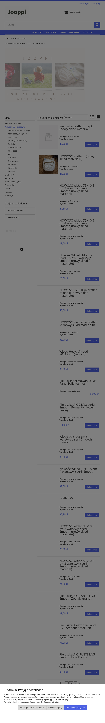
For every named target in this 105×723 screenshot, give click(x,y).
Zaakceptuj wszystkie (75, 707)
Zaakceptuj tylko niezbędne (32, 707)
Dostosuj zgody (55, 707)
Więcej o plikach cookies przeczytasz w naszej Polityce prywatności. (31, 702)
